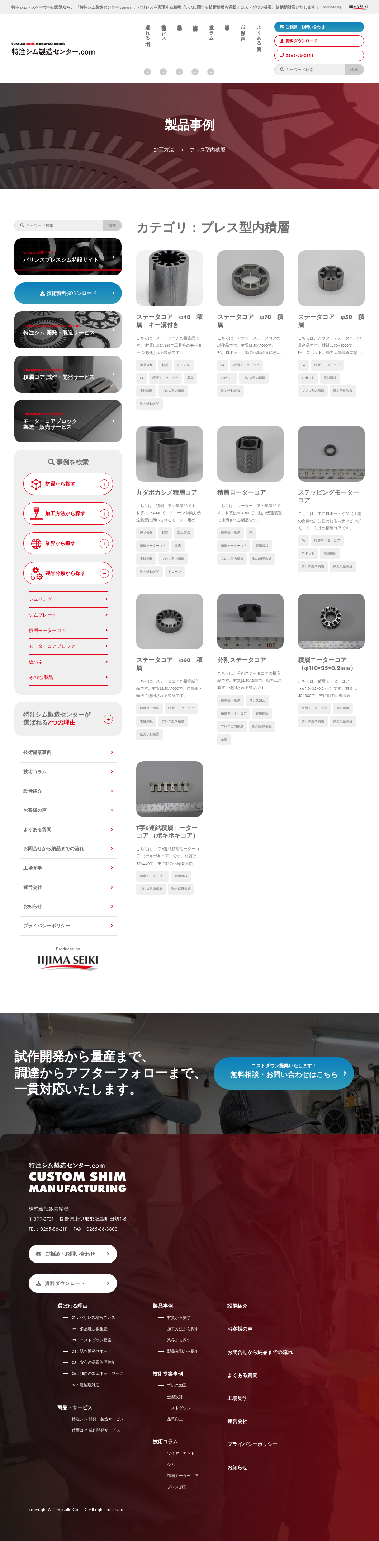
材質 (166, 381)
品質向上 (175, 1419)
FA (141, 394)
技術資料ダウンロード (68, 293)
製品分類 (147, 381)
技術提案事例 (195, 23)
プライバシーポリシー (46, 926)
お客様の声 (243, 27)
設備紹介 (227, 22)
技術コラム (211, 30)
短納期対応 (85, 1385)
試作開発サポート (92, 1351)
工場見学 (32, 868)
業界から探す (69, 544)
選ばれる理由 (147, 30)
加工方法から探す (69, 514)
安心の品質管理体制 (93, 1362)
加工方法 (186, 381)
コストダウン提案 (92, 1340)
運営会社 (32, 887)
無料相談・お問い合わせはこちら (284, 1069)
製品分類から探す (69, 573)
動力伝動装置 (150, 422)
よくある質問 (259, 33)
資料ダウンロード (298, 40)
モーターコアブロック (52, 646)
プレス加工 (260, 753)
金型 (224, 793)
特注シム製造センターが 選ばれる (68, 718)
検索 (354, 69)
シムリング (40, 599)
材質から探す (69, 484)
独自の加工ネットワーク (97, 1374)
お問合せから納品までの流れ (53, 849)
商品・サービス (163, 30)
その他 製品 (41, 677)
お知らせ (32, 906)
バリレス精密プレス (93, 1318)
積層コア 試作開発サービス (96, 1430)
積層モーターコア (166, 394)
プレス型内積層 (175, 408)
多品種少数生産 (90, 1329)
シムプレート (43, 615)
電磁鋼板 (147, 408)
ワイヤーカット (181, 1453)
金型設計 (175, 1397)
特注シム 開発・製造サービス (98, 1419)
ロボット (228, 394)
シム (171, 1464)
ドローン (177, 607)
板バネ (36, 662)
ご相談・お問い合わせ (302, 26)
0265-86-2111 (297, 55)
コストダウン (179, 1408)
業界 (193, 394)
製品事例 (179, 22)
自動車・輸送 (231, 567)
